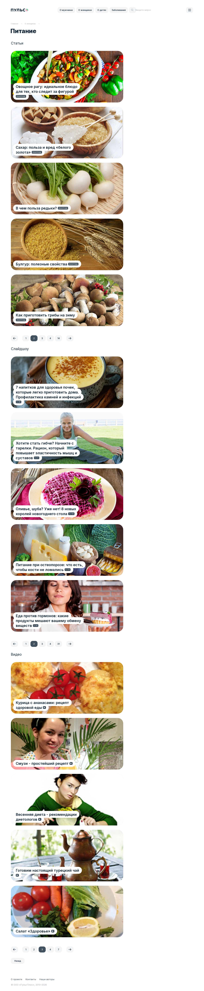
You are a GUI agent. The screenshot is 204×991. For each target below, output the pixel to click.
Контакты (30, 979)
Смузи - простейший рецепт (43, 763)
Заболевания (119, 10)
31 (58, 644)
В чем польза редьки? (36, 208)
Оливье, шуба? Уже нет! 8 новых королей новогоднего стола (54, 511)
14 (58, 338)
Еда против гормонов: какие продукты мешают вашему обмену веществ (52, 623)
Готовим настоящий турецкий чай (48, 875)
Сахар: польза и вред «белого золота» (51, 152)
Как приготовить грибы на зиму (45, 320)
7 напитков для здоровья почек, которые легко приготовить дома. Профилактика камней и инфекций (54, 397)
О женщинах (85, 10)
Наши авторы (46, 979)
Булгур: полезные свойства (42, 264)
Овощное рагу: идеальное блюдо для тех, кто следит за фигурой (58, 93)
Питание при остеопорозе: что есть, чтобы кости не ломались (56, 567)
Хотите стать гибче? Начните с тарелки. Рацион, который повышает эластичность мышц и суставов (55, 453)
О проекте (16, 979)
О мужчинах (66, 10)
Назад (17, 961)
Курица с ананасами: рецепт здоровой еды (56, 707)
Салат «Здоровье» (33, 931)
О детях (101, 10)
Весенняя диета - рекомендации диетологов (58, 814)
